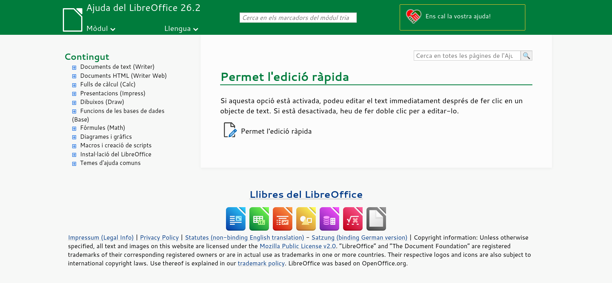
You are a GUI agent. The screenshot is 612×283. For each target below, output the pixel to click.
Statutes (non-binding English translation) (244, 237)
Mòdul (97, 28)
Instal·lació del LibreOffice (115, 154)
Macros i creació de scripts (116, 145)
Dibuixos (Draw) (102, 102)
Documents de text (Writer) (117, 67)
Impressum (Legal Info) (101, 237)
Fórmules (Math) (102, 128)
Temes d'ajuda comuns (110, 163)
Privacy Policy (159, 237)
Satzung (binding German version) (359, 237)
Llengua (177, 28)
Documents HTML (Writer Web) (123, 76)
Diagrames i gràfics (106, 137)
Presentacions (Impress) (113, 93)
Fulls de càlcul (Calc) (108, 84)
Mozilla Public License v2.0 (298, 246)
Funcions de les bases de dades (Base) (118, 115)
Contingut (86, 56)
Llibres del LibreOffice (306, 194)
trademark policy (261, 263)
